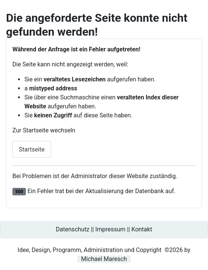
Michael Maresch (104, 259)
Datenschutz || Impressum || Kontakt (104, 229)
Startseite (32, 149)
